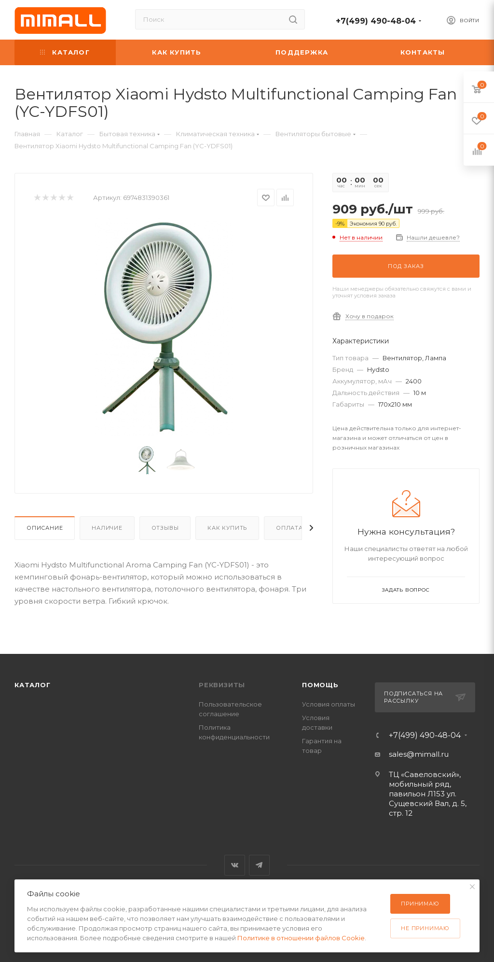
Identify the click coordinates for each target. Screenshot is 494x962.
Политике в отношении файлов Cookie (301, 938)
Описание (45, 527)
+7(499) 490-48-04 (376, 21)
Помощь (320, 685)
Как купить (227, 527)
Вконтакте (234, 865)
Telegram (259, 865)
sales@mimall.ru (419, 754)
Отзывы (165, 527)
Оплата (289, 527)
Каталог (32, 685)
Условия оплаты (328, 704)
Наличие (107, 527)
